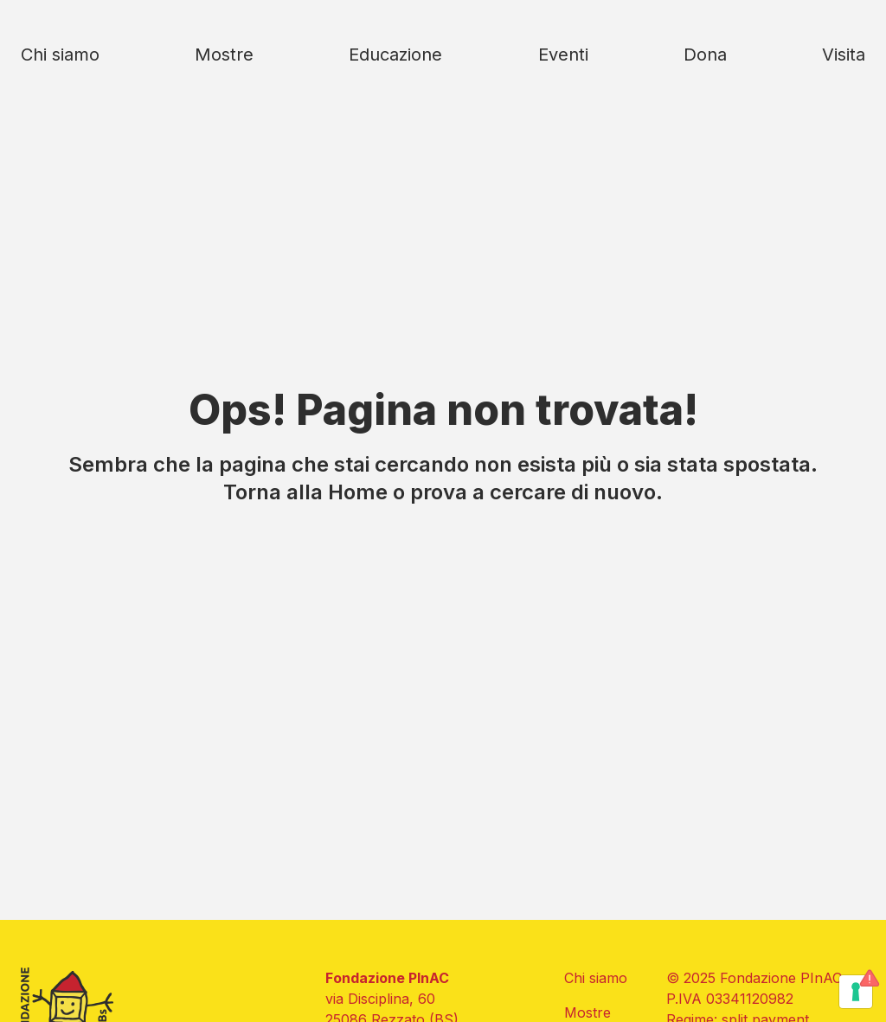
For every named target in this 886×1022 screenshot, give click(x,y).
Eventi (563, 54)
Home (358, 492)
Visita (843, 54)
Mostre (224, 54)
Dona (705, 54)
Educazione (395, 54)
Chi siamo (60, 54)
